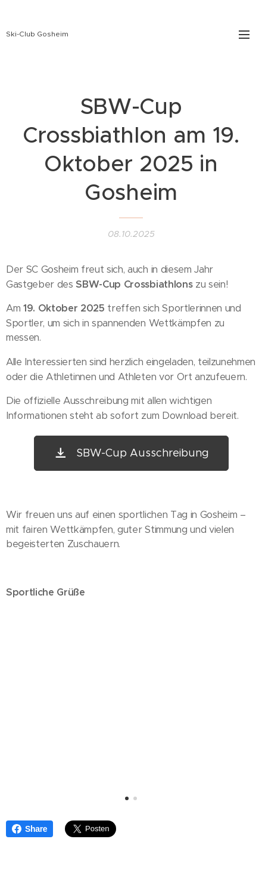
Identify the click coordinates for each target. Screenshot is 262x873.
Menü (244, 34)
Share (29, 829)
